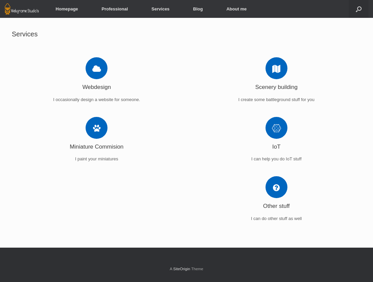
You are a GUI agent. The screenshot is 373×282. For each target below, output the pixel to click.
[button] (359, 9)
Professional (115, 8)
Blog (198, 8)
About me (236, 8)
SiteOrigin (181, 269)
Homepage (67, 8)
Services (161, 8)
